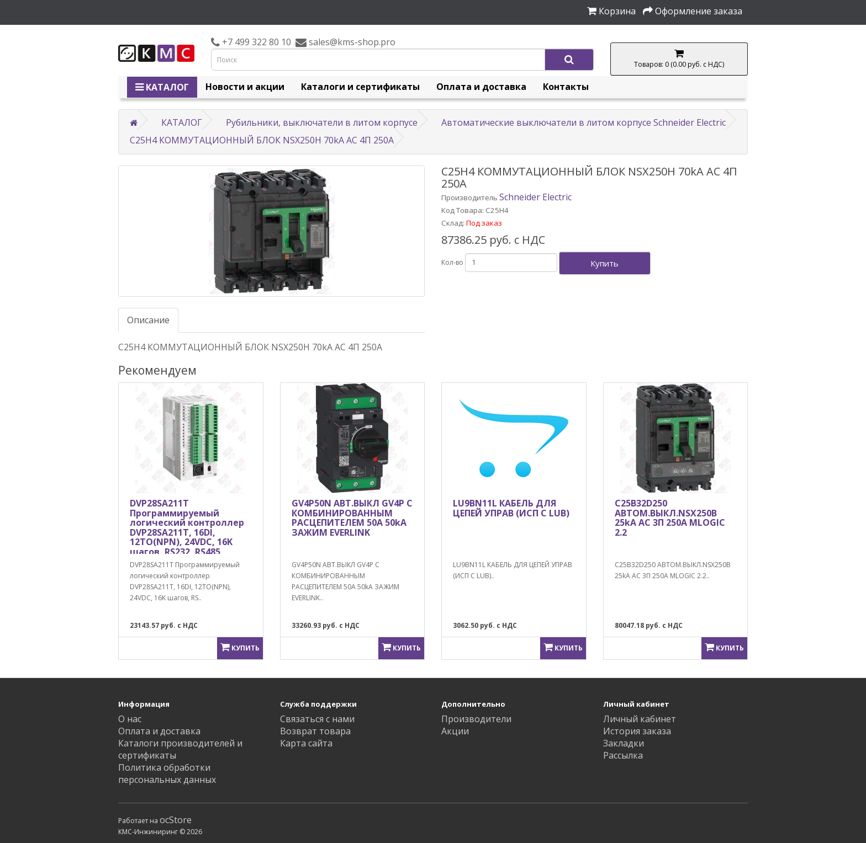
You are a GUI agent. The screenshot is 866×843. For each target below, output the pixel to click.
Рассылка (623, 755)
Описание (148, 320)
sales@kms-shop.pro (351, 42)
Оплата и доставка (481, 87)
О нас (129, 719)
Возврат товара (315, 731)
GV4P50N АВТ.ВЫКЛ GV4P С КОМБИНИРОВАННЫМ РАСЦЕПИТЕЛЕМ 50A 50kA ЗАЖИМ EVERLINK (352, 517)
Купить (604, 263)
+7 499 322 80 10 (255, 42)
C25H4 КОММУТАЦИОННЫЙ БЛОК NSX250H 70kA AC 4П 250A (262, 140)
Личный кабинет (639, 719)
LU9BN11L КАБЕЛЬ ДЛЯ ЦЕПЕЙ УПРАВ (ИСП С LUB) (511, 508)
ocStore (176, 820)
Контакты (566, 87)
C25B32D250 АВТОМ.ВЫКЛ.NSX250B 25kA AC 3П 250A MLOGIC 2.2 (670, 517)
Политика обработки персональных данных (167, 773)
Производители (476, 719)
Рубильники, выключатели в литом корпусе (322, 122)
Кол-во (452, 262)
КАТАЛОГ (162, 87)
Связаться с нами (317, 719)
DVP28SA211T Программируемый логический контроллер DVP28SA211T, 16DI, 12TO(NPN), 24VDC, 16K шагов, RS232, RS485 (187, 527)
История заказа (637, 731)
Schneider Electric (535, 197)
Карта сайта (306, 743)
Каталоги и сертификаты (360, 87)
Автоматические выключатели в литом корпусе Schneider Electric (583, 122)
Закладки (623, 743)
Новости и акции (244, 87)
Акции (455, 731)
